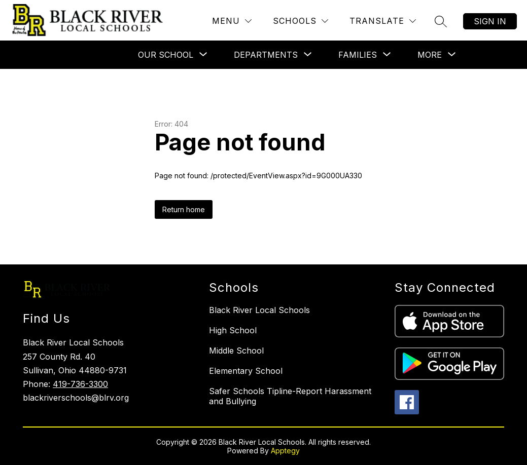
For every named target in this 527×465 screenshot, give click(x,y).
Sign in (490, 21)
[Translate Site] (382, 21)
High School (233, 330)
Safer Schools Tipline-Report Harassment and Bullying (290, 396)
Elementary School (246, 371)
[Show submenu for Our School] (165, 55)
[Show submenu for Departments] (266, 55)
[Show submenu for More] (429, 55)
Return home (183, 209)
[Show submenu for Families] (357, 55)
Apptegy (285, 450)
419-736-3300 (80, 384)
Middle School (236, 350)
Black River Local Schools (259, 310)
